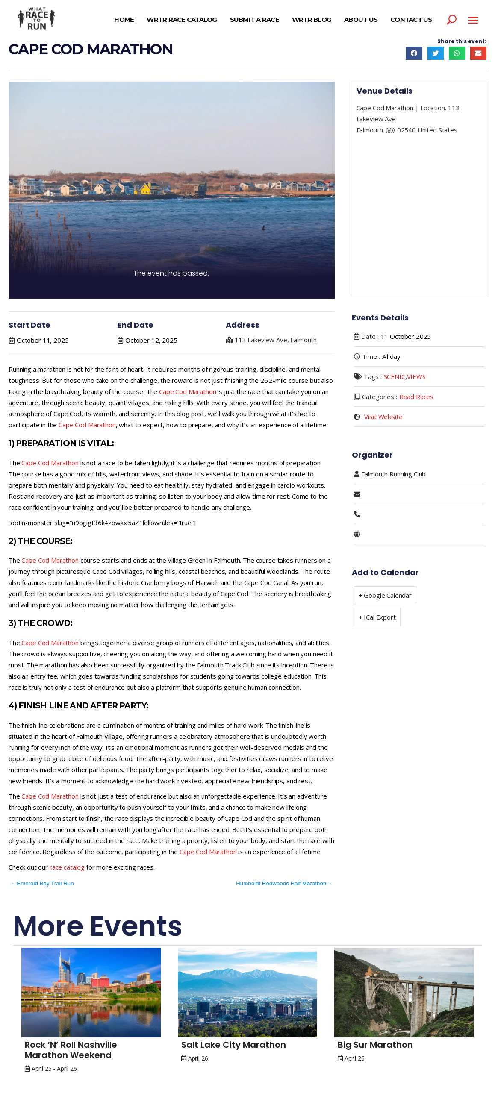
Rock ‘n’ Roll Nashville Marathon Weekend (71, 1050)
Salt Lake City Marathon (233, 1045)
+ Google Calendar (385, 595)
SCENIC (394, 376)
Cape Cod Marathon (187, 391)
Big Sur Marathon (375, 1045)
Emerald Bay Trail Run (45, 883)
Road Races (416, 396)
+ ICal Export (377, 617)
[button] (414, 53)
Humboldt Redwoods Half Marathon (281, 883)
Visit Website (383, 416)
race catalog (67, 867)
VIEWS (416, 376)
